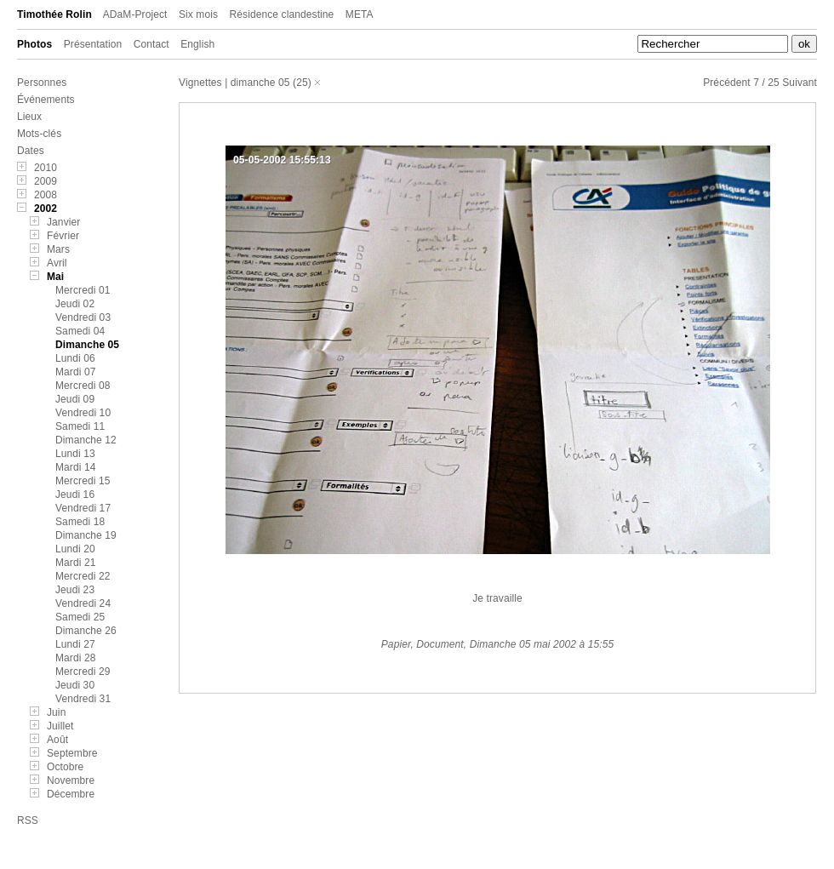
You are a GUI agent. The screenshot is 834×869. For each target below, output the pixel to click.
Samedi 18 (80, 522)
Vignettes (200, 83)
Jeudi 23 (74, 590)
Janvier (63, 222)
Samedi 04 (80, 331)
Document (440, 644)
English (197, 44)
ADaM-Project (135, 14)
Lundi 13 (75, 454)
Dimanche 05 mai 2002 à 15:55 (542, 644)
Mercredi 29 (82, 671)
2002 (45, 208)
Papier (396, 644)
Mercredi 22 (82, 576)
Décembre (70, 794)
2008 (45, 195)
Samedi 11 (80, 426)
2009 (45, 181)
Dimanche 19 (86, 535)
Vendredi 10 (83, 413)
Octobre (65, 767)
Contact (151, 44)
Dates (30, 151)
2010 (45, 168)
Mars (58, 249)
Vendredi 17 (83, 508)
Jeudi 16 (74, 494)
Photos (34, 44)
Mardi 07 (75, 372)
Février (63, 236)
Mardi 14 (75, 467)
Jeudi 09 (74, 399)
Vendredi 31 (83, 699)
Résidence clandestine (282, 14)
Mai (55, 277)
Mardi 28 (75, 658)
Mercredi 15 (82, 481)
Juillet (60, 726)
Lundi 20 (75, 549)
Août (57, 740)
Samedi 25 (80, 617)
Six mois (198, 14)
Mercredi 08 (82, 386)
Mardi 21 (75, 563)
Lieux (29, 117)
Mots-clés (39, 134)
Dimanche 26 (86, 631)
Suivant (799, 83)
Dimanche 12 (86, 440)
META (360, 14)
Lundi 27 (75, 644)
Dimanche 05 (87, 345)
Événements (46, 100)
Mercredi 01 (82, 290)
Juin (56, 712)
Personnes (41, 83)
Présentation (93, 44)
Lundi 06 (75, 358)
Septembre (72, 753)
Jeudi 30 (74, 685)
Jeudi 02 (74, 304)
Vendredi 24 (83, 603)
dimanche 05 (260, 83)
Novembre (70, 780)
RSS (27, 820)
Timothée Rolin (54, 14)
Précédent (727, 83)
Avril (57, 263)
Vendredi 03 (83, 317)
